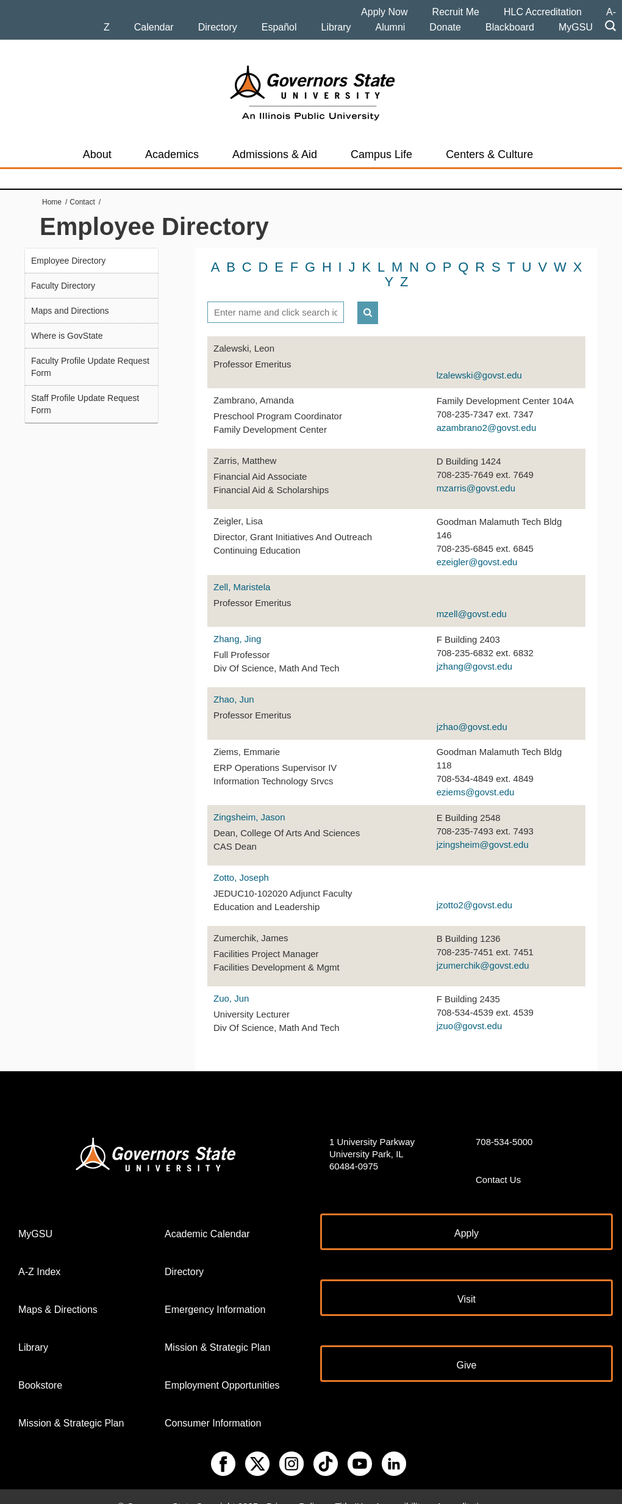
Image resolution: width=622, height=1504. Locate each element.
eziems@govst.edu (476, 777)
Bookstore (40, 1369)
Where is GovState (67, 336)
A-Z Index (39, 1256)
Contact (82, 202)
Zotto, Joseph (241, 862)
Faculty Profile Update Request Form (90, 367)
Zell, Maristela (241, 571)
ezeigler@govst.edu (477, 546)
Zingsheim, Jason (249, 802)
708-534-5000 (504, 1126)
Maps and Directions (70, 311)
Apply (466, 1217)
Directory (217, 27)
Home (52, 202)
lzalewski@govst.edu (479, 360)
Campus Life (381, 154)
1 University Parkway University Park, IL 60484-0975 (372, 1138)
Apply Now (384, 12)
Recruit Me (455, 12)
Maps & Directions (58, 1294)
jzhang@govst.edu (474, 650)
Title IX (349, 1490)
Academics (172, 154)
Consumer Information (213, 1407)
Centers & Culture (489, 154)
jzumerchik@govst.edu (483, 949)
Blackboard (509, 27)
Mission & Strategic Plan (71, 1407)
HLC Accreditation (543, 12)
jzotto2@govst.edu (474, 889)
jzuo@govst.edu (469, 1010)
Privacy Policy (294, 1490)
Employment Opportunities (222, 1369)
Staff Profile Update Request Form (85, 404)
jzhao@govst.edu (472, 711)
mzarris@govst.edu (476, 472)
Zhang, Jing (237, 623)
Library (336, 27)
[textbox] (275, 296)
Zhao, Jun (233, 684)
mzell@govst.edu (472, 598)
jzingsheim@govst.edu (483, 828)
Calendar (154, 27)
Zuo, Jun (231, 983)
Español (279, 27)
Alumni (390, 27)
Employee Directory (68, 261)
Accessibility (399, 1490)
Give (467, 1349)
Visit (466, 1283)
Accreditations (464, 1490)
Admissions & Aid (274, 154)
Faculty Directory (63, 286)
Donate (445, 27)
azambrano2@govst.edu (487, 412)
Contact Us (498, 1164)
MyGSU (576, 27)
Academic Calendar (207, 1218)
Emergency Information (215, 1294)
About (97, 154)
